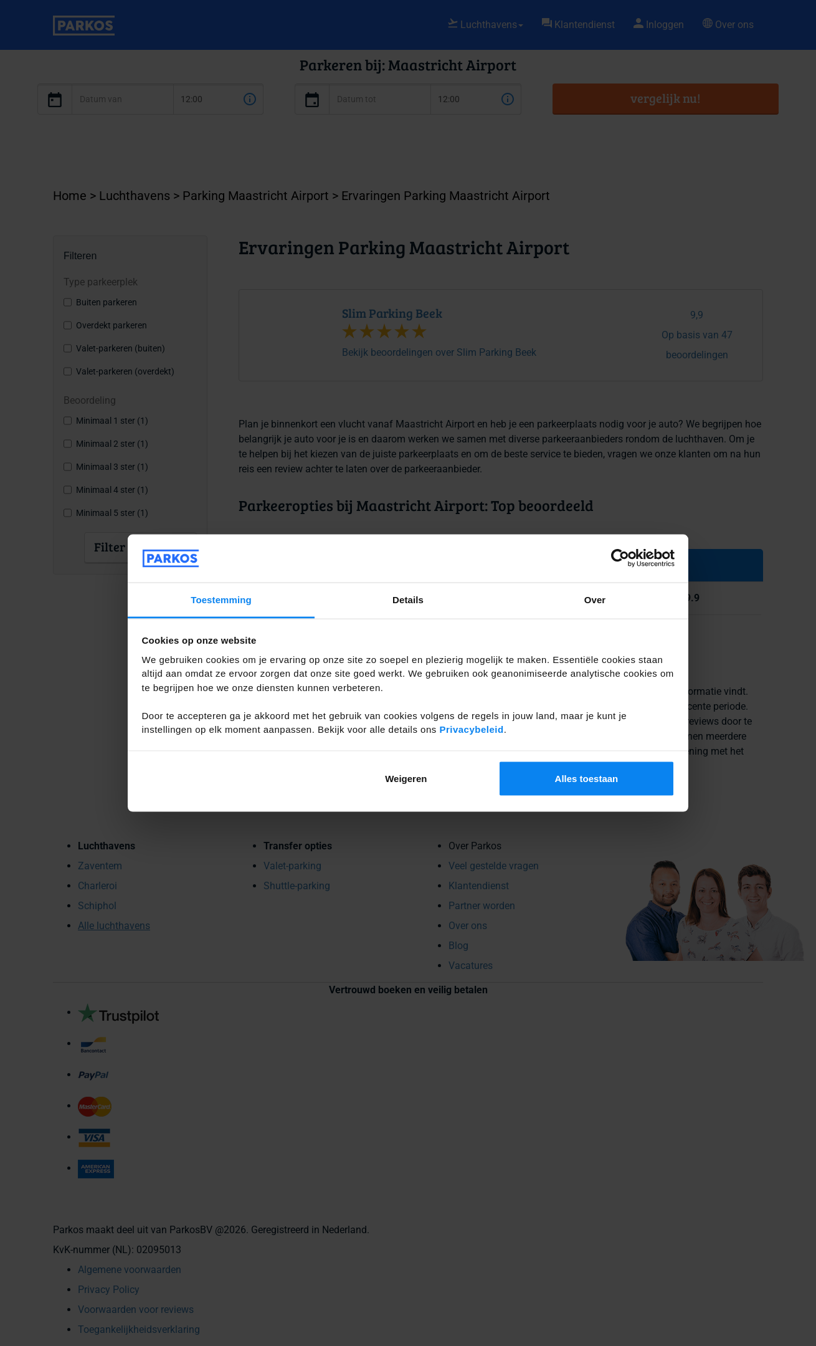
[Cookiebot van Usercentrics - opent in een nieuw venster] (620, 558)
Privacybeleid (471, 729)
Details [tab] (408, 599)
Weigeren (406, 778)
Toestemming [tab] (221, 599)
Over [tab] (595, 599)
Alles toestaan (587, 778)
